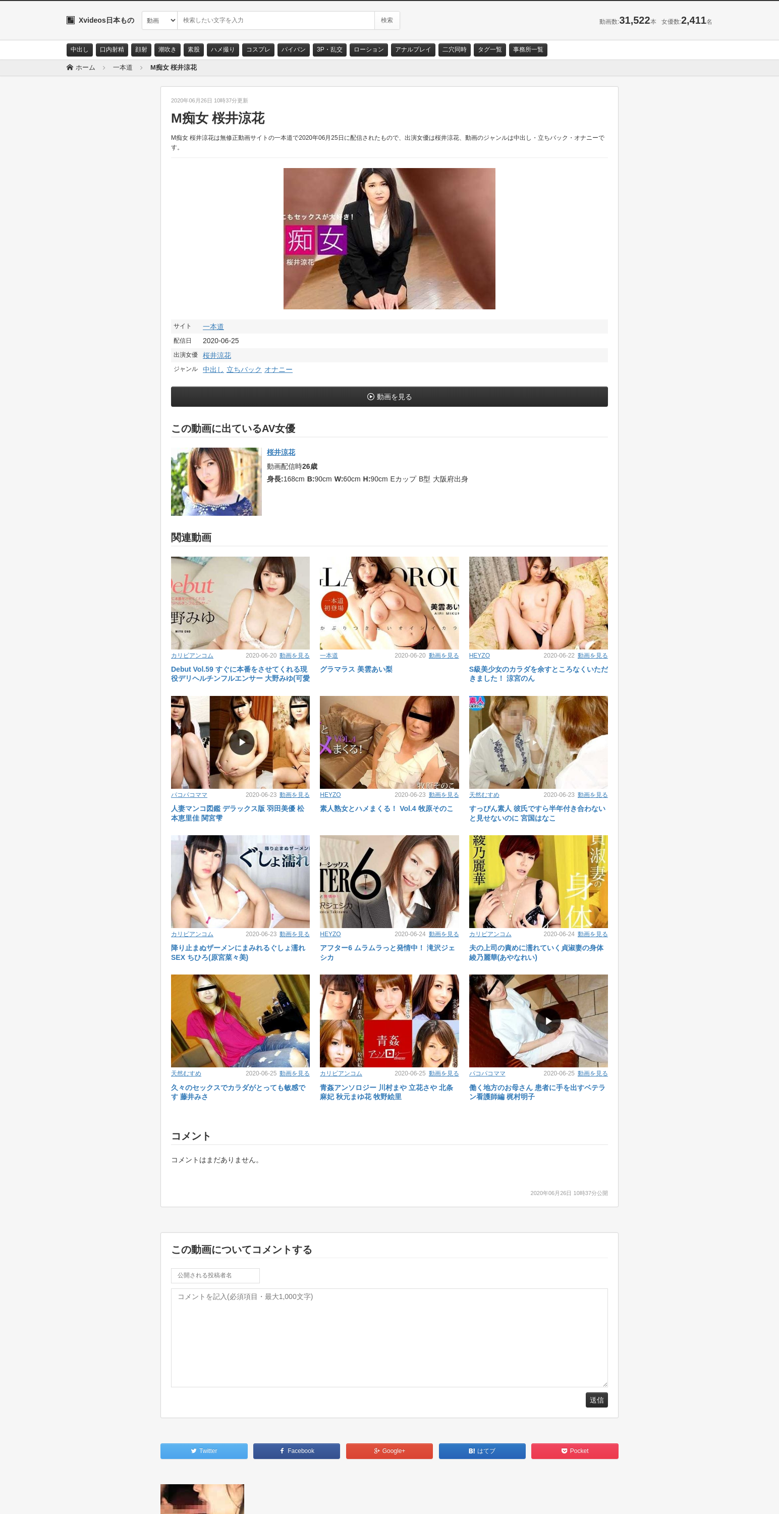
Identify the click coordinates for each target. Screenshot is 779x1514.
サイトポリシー (142, 1497)
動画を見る (394, 397)
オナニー (278, 369)
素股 (194, 49)
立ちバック (244, 369)
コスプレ (258, 49)
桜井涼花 (217, 355)
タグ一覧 (490, 49)
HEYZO (479, 655)
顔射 (141, 49)
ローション (369, 49)
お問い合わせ (92, 1497)
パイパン (294, 49)
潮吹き (167, 49)
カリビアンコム (192, 655)
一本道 (213, 326)
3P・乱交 (330, 49)
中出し (80, 49)
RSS (180, 1497)
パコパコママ (189, 794)
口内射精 (112, 49)
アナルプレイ (413, 49)
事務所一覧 (528, 49)
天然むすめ (484, 794)
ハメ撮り (223, 49)
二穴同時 (454, 49)
